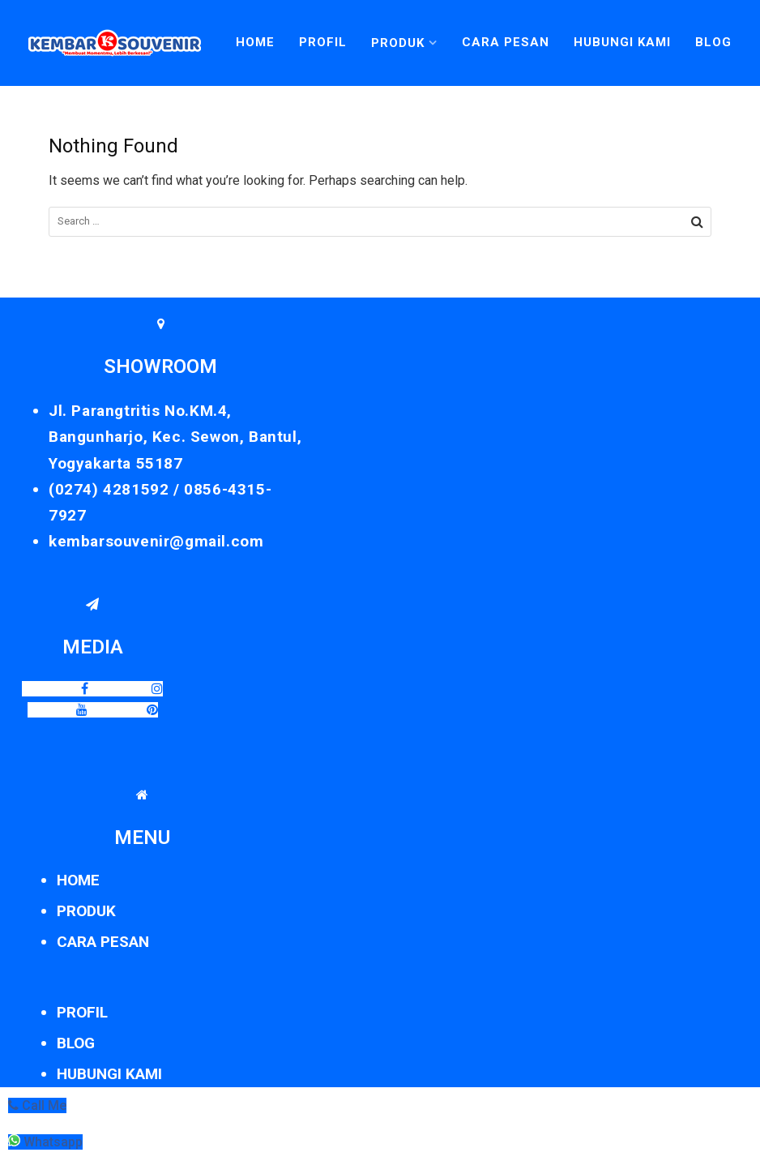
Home (255, 42)
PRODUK (86, 911)
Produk (398, 43)
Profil (323, 42)
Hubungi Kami (622, 42)
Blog (713, 42)
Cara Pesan (505, 42)
